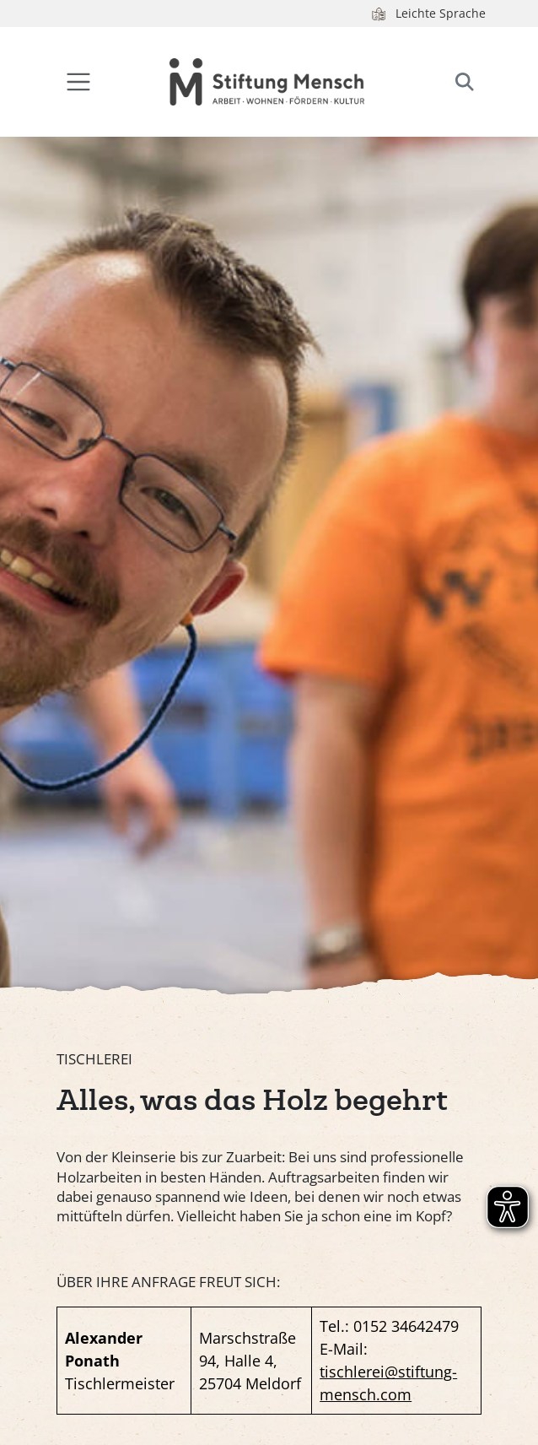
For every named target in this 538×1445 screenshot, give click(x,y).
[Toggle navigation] (79, 82)
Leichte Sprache (428, 13)
